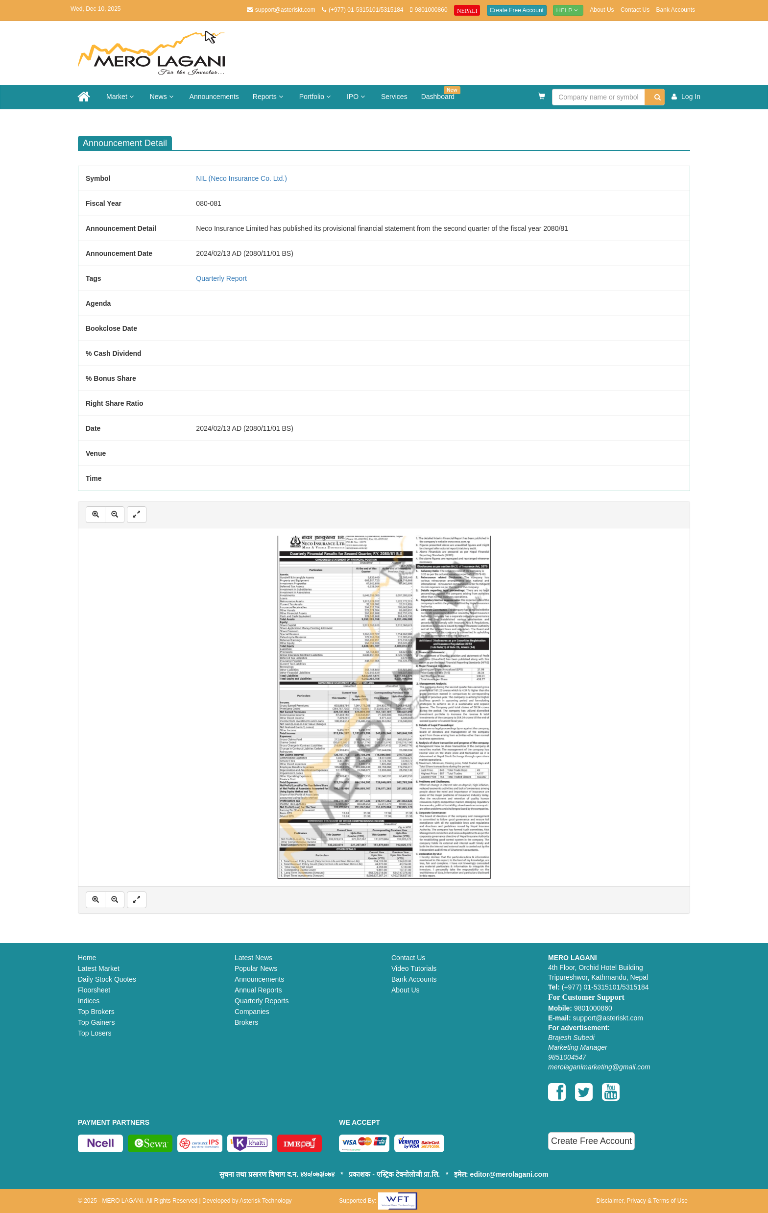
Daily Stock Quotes (107, 979)
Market (121, 96)
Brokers (246, 1022)
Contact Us (635, 9)
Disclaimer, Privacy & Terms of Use (642, 1200)
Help (568, 10)
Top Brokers (96, 1011)
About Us (602, 9)
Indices (88, 1001)
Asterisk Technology (266, 1200)
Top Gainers (96, 1022)
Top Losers (94, 1033)
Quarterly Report (221, 278)
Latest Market (99, 968)
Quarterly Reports (261, 1001)
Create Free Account (517, 10)
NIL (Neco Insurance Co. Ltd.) (241, 178)
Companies (252, 1011)
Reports (269, 96)
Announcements (214, 96)
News (163, 96)
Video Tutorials (413, 968)
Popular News (256, 968)
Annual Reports (258, 990)
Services (394, 96)
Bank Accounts (675, 9)
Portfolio (316, 96)
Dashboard (440, 93)
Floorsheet (94, 990)
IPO (357, 96)
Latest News (253, 958)
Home (87, 958)
